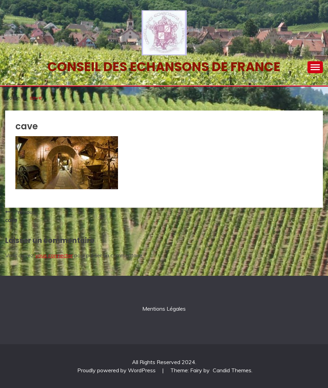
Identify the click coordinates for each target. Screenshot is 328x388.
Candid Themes (232, 370)
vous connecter (54, 255)
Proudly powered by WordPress (117, 370)
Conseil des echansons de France (164, 67)
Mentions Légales (164, 308)
